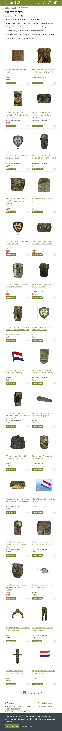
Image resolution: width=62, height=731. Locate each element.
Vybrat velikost (37, 641)
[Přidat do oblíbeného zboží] (27, 83)
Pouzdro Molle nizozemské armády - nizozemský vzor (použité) (42, 115)
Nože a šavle (24, 31)
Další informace (26, 726)
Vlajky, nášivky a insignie (14, 38)
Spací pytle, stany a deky (14, 34)
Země (14, 8)
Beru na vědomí (12, 726)
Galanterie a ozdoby (47, 23)
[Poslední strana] (41, 692)
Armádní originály (21, 19)
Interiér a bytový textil (31, 27)
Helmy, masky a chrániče (14, 27)
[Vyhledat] (37, 3)
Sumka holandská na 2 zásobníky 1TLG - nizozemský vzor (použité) (17, 115)
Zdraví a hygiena (29, 38)
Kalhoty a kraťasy (11, 31)
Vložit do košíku (11, 83)
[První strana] (21, 692)
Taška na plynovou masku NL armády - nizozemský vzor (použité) (17, 201)
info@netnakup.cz (13, 709)
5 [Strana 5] (38, 693)
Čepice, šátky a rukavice (30, 23)
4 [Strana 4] (34, 693)
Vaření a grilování (48, 34)
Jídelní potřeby (45, 27)
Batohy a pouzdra (35, 19)
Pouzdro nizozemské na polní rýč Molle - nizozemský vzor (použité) (18, 587)
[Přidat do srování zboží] (29, 83)
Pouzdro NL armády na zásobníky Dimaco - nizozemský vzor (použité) (18, 415)
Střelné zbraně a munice (32, 34)
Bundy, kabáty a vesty (13, 23)
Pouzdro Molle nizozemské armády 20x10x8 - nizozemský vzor (17, 544)
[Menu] (6, 3)
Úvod (7, 8)
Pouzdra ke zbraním (37, 31)
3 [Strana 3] (31, 693)
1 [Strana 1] (24, 693)
